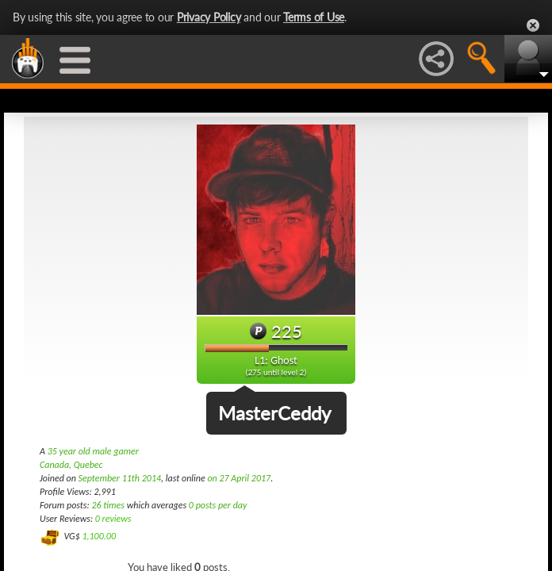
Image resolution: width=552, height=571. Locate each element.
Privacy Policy (209, 17)
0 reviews (113, 518)
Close (533, 25)
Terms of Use (313, 17)
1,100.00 (99, 536)
